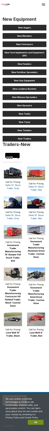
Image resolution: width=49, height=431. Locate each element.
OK (35, 422)
